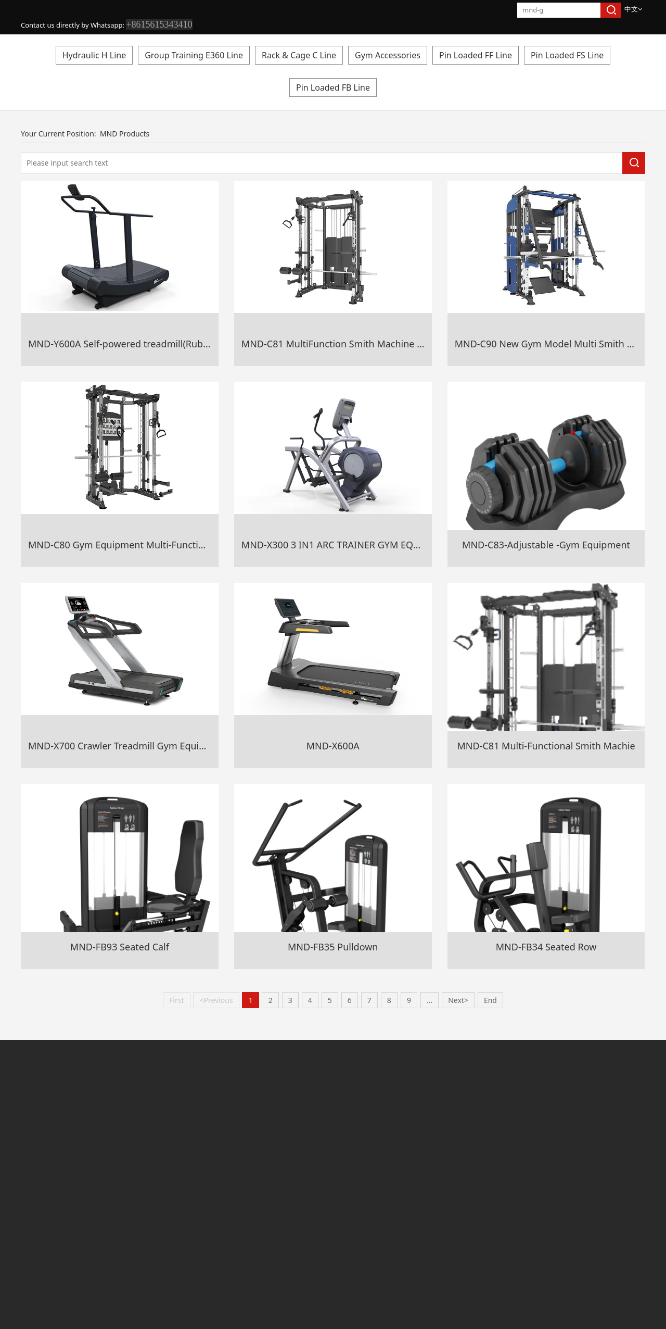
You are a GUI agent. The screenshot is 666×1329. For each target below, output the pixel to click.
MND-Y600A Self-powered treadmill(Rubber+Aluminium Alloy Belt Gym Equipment (208, 343)
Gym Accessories (387, 55)
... (429, 1000)
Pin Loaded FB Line (333, 87)
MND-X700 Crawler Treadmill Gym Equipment (128, 745)
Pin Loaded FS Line (567, 55)
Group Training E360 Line (194, 55)
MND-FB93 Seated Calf (119, 947)
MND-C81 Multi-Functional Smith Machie (546, 745)
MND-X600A (333, 745)
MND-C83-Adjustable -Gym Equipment (546, 544)
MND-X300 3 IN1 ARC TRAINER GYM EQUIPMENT (348, 544)
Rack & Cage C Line (299, 55)
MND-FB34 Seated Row (546, 947)
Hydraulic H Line (94, 55)
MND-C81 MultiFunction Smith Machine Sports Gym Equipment (380, 343)
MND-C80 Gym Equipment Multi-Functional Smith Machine (156, 544)
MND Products (124, 134)
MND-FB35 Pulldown (333, 947)
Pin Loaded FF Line (475, 55)
